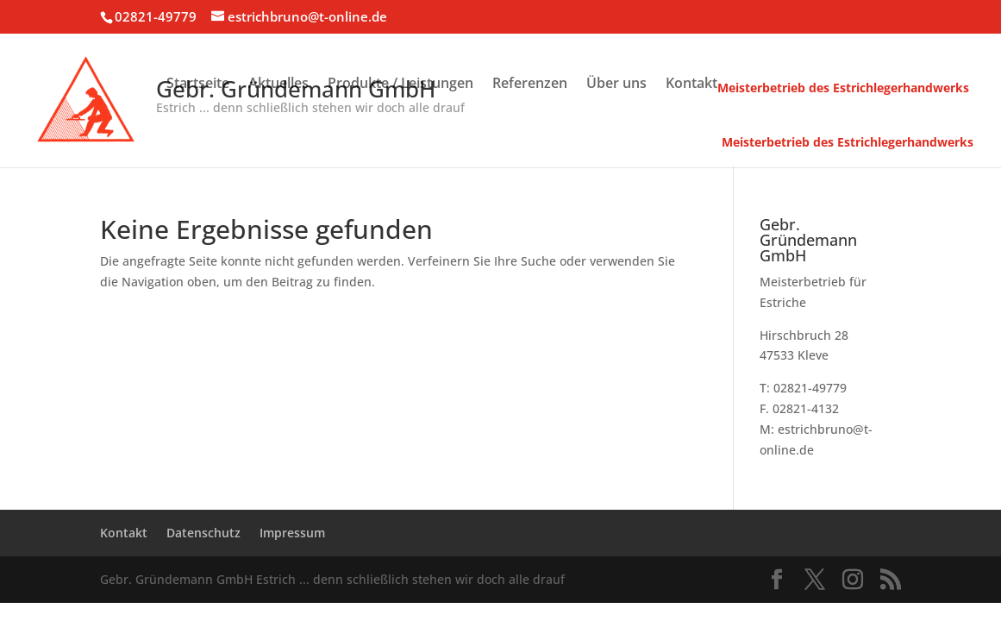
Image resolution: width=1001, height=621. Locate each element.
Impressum (292, 532)
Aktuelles (278, 84)
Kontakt (691, 84)
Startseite (197, 84)
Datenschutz (203, 532)
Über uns (616, 84)
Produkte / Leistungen (400, 84)
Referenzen (529, 84)
